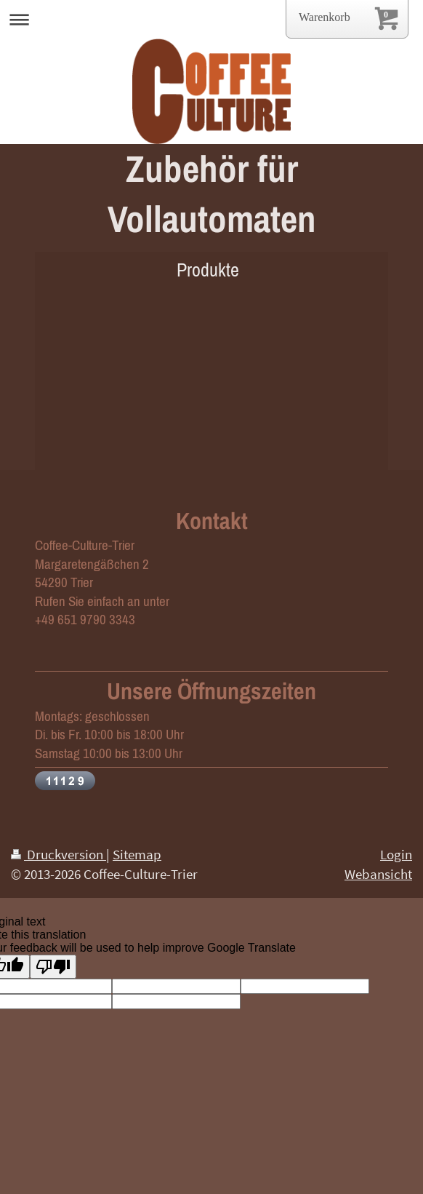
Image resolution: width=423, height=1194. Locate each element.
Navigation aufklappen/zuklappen (211, 19)
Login (396, 854)
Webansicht (378, 874)
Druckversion (58, 854)
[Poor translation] (53, 967)
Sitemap (137, 854)
